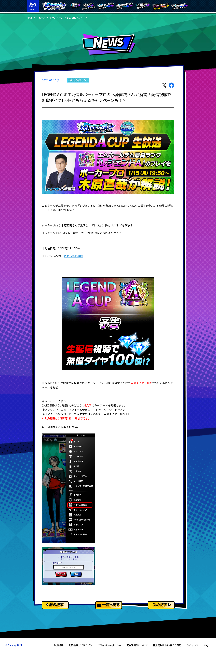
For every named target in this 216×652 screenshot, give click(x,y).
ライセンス (192, 645)
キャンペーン (56, 17)
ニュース (41, 17)
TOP (30, 17)
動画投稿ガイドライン (80, 645)
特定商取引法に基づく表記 (167, 645)
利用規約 (58, 645)
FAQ (206, 645)
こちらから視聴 (73, 256)
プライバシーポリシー (109, 645)
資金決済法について (137, 645)
